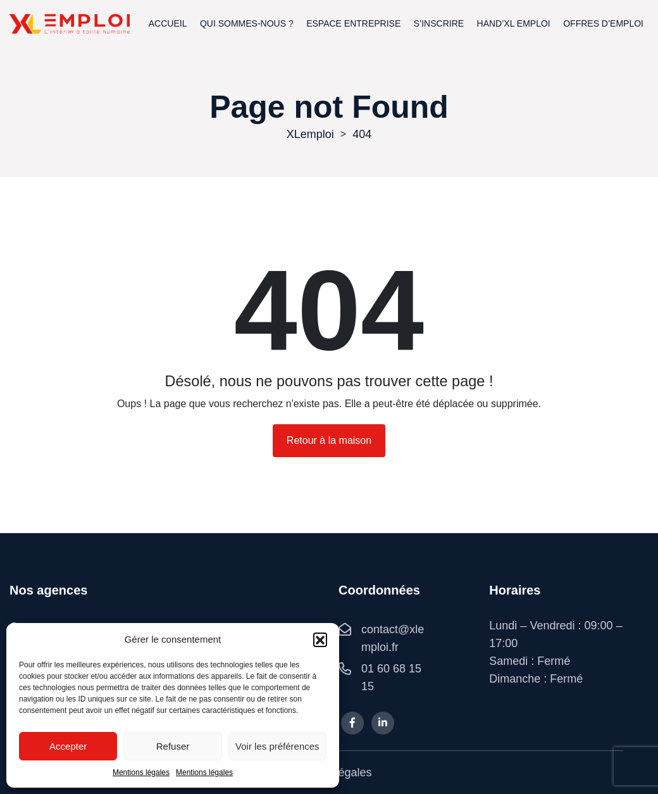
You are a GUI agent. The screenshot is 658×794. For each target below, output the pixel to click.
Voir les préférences (277, 746)
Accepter (68, 746)
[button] (320, 639)
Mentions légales (141, 772)
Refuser (173, 746)
